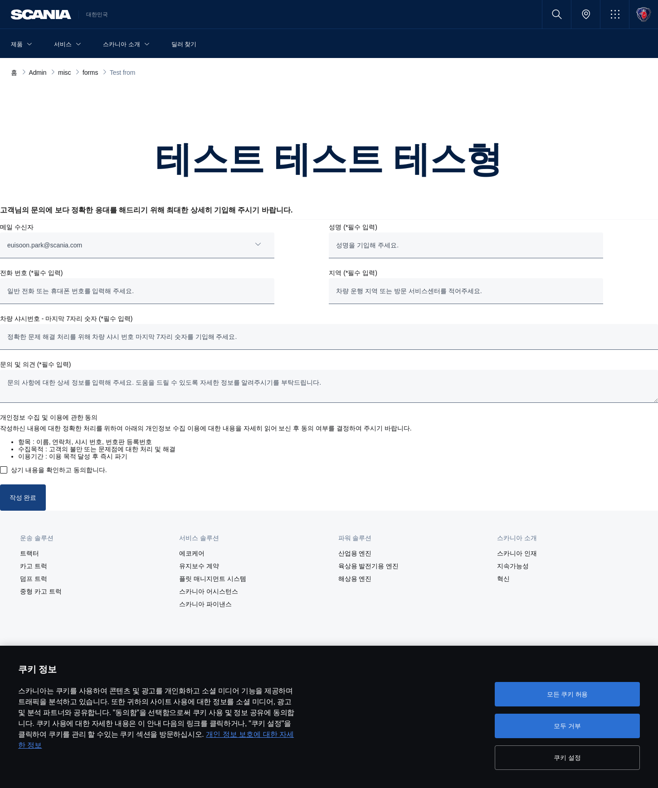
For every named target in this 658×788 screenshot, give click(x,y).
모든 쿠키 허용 (567, 694)
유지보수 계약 (199, 566)
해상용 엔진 (355, 578)
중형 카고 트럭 (41, 591)
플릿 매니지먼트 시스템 (212, 578)
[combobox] (137, 245)
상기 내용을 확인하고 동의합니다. (59, 470)
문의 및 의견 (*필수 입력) (35, 364)
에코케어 (192, 553)
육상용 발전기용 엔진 (368, 566)
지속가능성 (513, 566)
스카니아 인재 (517, 553)
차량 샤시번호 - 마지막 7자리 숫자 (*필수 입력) (66, 318)
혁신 (503, 578)
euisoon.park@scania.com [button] (44, 245)
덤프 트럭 (33, 578)
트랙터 (29, 553)
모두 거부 (567, 726)
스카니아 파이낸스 (205, 604)
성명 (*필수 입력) (353, 227)
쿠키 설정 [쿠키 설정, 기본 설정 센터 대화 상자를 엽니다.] (567, 757)
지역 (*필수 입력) (353, 272)
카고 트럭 (33, 566)
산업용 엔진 (355, 553)
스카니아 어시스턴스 (208, 591)
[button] (614, 14)
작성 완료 (23, 497)
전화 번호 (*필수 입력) (31, 272)
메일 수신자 (17, 227)
